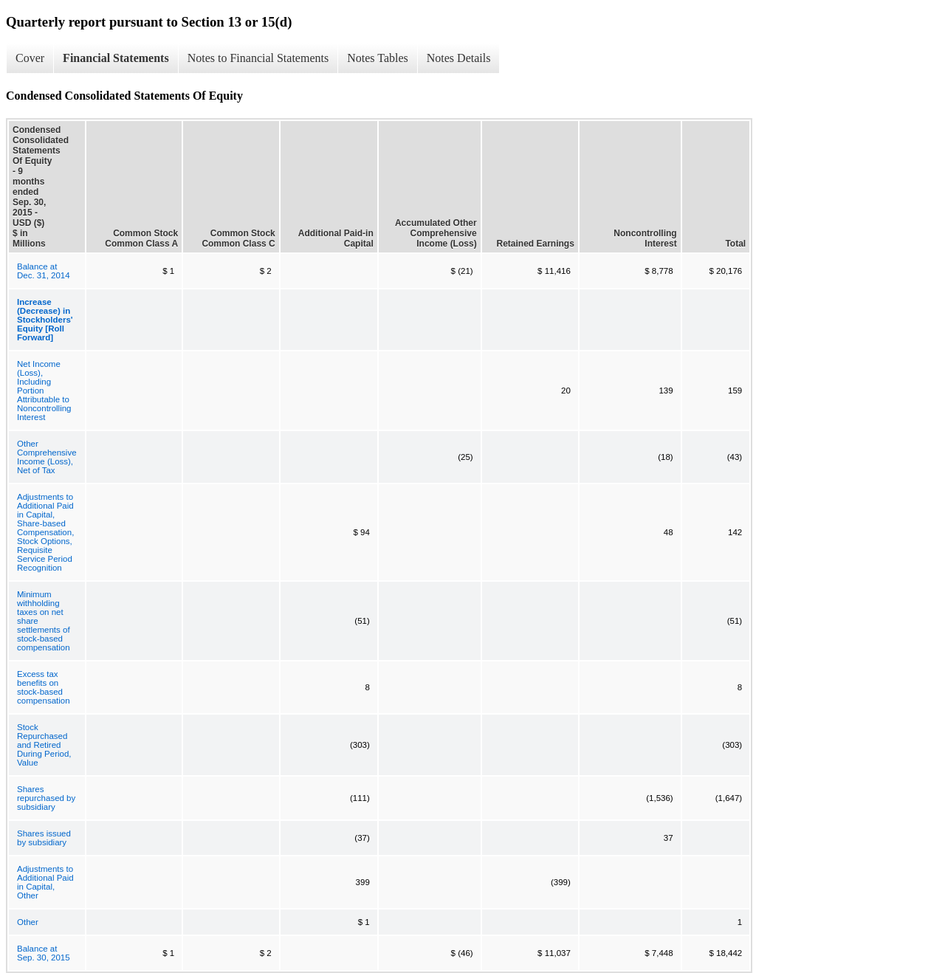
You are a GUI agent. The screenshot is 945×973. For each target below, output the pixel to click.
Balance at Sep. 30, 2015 (43, 953)
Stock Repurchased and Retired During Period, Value (44, 745)
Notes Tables (377, 58)
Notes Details (459, 58)
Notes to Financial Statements (258, 58)
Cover (30, 58)
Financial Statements (116, 58)
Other (27, 922)
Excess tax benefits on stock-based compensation (43, 687)
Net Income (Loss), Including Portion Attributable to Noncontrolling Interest (44, 391)
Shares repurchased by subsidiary (46, 798)
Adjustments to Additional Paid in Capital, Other (45, 882)
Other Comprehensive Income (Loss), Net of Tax (47, 457)
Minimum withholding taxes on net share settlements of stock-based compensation (43, 621)
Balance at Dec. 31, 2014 (43, 271)
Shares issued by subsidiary (44, 838)
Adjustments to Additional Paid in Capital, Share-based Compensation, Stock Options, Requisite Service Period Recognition (45, 532)
